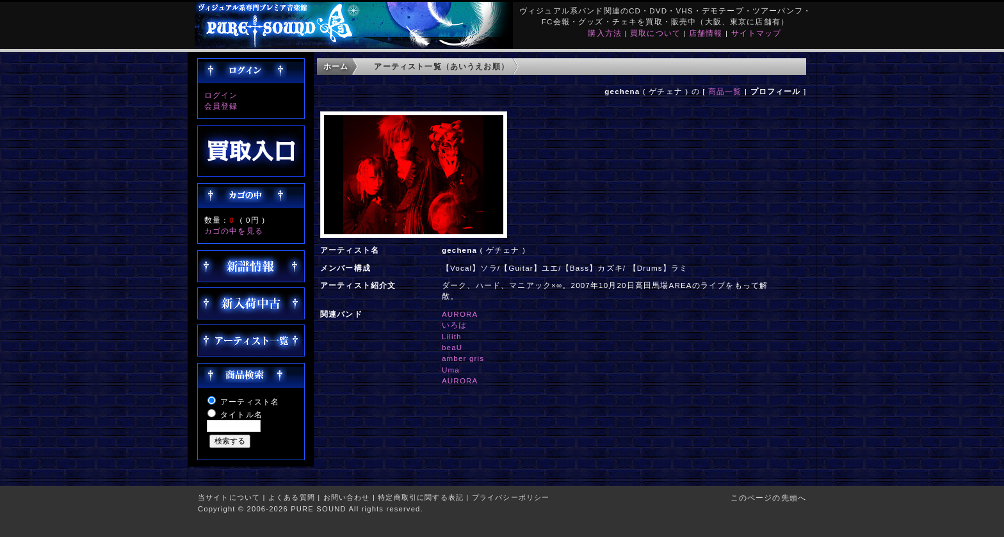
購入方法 (605, 33)
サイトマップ (756, 33)
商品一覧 (725, 91)
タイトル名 (241, 414)
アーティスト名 (249, 401)
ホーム (335, 66)
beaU (452, 347)
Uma (451, 369)
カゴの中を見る (233, 231)
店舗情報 (706, 33)
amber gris (463, 358)
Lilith (452, 336)
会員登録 (221, 106)
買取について (655, 33)
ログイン (221, 95)
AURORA (460, 314)
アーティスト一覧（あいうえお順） (441, 66)
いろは (454, 325)
